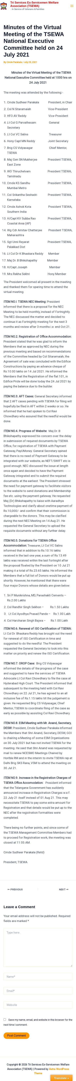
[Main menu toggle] (72, 6)
